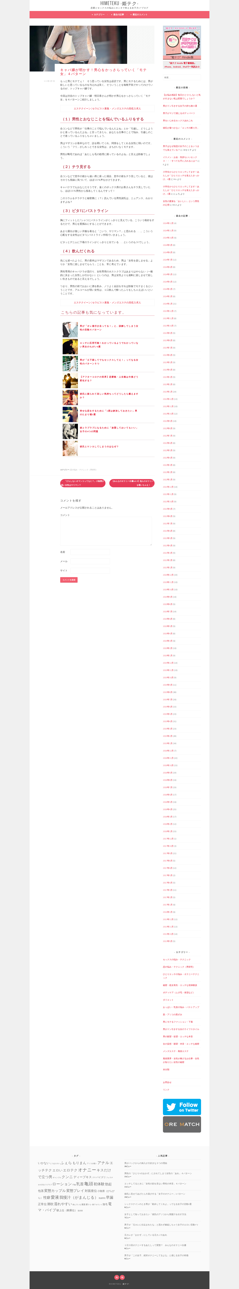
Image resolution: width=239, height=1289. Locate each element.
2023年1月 (168, 391)
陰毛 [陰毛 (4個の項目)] (105, 1204)
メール (64, 561)
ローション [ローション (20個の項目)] (62, 1184)
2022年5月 (168, 450)
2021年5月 (168, 538)
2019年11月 (168, 670)
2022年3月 (168, 465)
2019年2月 (168, 736)
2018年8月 (168, 780)
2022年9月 (168, 421)
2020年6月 (168, 618)
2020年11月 (168, 582)
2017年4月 (168, 882)
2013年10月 (168, 934)
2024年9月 (168, 245)
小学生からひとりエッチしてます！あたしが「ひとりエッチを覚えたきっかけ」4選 (181, 175)
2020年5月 (168, 626)
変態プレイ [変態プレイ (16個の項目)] (75, 1190)
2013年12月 (168, 919)
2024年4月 (168, 281)
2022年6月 (168, 443)
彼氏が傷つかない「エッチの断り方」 (181, 127)
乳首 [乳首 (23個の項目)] (80, 1183)
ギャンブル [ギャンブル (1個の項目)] (57, 1178)
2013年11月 (168, 926)
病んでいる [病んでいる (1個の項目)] (77, 1205)
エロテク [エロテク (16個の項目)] (70, 1170)
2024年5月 (168, 274)
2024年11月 (168, 230)
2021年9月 (168, 508)
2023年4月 (168, 369)
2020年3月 (168, 640)
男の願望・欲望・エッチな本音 (178, 1036)
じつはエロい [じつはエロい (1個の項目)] (55, 1163)
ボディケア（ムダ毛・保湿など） (179, 992)
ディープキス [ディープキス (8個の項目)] (82, 1177)
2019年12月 (168, 662)
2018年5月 (168, 802)
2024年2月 (168, 296)
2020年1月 (168, 655)
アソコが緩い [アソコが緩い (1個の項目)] (92, 1163)
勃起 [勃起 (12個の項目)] (108, 1184)
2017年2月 (168, 897)
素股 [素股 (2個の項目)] (83, 1204)
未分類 (166, 1069)
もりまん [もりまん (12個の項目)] (79, 1163)
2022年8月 (168, 428)
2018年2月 (168, 824)
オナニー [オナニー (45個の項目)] (87, 1170)
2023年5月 (168, 362)
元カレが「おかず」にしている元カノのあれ (145, 1235)
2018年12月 (168, 750)
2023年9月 (168, 333)
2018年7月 (168, 787)
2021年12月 (168, 486)
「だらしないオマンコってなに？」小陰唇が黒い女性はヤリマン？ (82, 483)
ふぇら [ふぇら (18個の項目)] (66, 1162)
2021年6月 (168, 530)
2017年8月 (168, 860)
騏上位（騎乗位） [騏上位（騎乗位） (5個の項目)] (67, 1210)
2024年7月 (168, 259)
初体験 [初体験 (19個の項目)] (99, 1184)
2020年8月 (168, 604)
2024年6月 (168, 267)
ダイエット (168, 999)
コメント (65, 514)
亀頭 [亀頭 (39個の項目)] (88, 1183)
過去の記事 (118, 14)
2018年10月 (168, 765)
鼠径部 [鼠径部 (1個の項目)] (80, 1211)
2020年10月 (168, 589)
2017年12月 (168, 838)
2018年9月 (168, 772)
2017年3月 (168, 890)
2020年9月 (168, 596)
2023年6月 (168, 355)
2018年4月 (168, 809)
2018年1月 (168, 831)
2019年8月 (168, 692)
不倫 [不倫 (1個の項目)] (74, 1185)
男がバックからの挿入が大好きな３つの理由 (145, 1163)
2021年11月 (168, 494)
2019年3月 (168, 728)
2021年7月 (168, 523)
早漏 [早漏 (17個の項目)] (109, 1197)
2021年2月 (168, 560)
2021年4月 (168, 545)
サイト (64, 570)
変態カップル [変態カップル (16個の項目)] (55, 1190)
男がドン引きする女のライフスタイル (181, 1029)
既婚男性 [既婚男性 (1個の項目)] (102, 1198)
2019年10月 (168, 677)
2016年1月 (168, 912)
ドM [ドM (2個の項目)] (94, 1177)
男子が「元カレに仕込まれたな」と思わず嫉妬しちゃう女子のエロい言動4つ (161, 1224)
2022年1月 (168, 479)
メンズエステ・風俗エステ (176, 1051)
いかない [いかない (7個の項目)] (44, 1163)
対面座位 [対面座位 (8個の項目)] (91, 1191)
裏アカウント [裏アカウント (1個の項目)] (97, 1205)
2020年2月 (168, 648)
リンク (166, 1089)
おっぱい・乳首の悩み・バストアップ (181, 1007)
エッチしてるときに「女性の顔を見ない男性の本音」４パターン (155, 1183)
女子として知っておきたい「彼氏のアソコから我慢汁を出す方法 (155, 1214)
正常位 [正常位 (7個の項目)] (42, 1204)
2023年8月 (168, 340)
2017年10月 (168, 846)
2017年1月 (168, 904)
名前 (62, 551)
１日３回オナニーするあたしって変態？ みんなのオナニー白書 (155, 1245)
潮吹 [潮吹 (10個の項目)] (50, 1204)
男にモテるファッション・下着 (178, 1021)
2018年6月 (168, 794)
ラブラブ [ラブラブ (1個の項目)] (48, 1185)
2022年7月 (168, 435)
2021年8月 (168, 516)
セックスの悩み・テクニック (177, 959)
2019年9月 (168, 684)
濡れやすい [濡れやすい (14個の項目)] (63, 1204)
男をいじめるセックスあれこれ (178, 120)
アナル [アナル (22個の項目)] (103, 1162)
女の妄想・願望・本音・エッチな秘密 (181, 1043)
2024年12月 (168, 223)
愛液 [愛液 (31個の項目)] (55, 1197)
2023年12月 (168, 311)
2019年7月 (168, 699)
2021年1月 (168, 567)
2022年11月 (168, 406)
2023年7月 (168, 347)
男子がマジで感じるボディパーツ (179, 113)
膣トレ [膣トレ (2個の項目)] (89, 1204)
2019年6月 (168, 706)
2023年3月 (168, 377)
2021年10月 (168, 501)
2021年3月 (168, 552)
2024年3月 (168, 289)
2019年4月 (168, 721)
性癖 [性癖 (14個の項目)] (46, 1197)
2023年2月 (168, 384)
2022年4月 (168, 457)
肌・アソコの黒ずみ (172, 1014)
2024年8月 (168, 252)
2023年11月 (168, 318)
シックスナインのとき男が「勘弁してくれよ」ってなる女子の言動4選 (158, 1204)
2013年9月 (168, 941)
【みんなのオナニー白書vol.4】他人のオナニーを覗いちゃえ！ (133, 483)
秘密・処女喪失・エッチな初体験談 (180, 985)
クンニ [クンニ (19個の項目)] (67, 1176)
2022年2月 (168, 472)
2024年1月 (168, 303)
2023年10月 (168, 325)
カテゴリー (99, 14)
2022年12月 (168, 399)
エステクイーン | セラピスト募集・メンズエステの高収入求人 (107, 108)
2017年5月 (168, 875)
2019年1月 (168, 743)
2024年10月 (168, 237)
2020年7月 (168, 611)
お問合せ (167, 1082)
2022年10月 (168, 413)
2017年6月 (168, 868)
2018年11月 (168, 758)
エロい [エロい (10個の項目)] (57, 1170)
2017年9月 (168, 853)
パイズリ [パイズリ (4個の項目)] (101, 1177)
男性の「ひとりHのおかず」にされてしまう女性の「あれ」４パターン (158, 1173)
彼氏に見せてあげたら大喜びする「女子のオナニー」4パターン (154, 1193)
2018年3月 (168, 816)
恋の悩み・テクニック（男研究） (84, 470)
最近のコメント (140, 14)
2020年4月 (168, 633)
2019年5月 (168, 714)
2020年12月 (168, 574)
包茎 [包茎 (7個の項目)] (41, 1191)
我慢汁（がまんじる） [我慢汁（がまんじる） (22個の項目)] (78, 1197)
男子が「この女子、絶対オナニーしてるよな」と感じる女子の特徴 (156, 1255)
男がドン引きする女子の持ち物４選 (180, 105)
